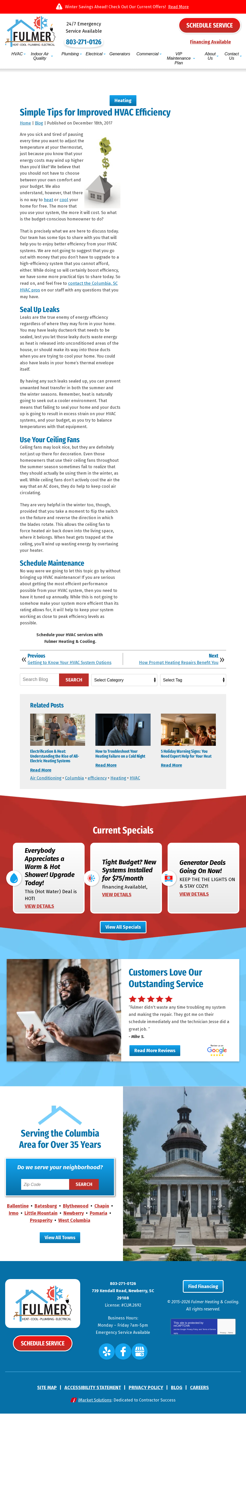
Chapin (101, 1293)
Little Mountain (41, 1300)
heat (63, 203)
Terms (230, 1423)
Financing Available (210, 42)
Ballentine (18, 1293)
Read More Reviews (154, 1130)
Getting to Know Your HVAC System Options (65, 708)
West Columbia (74, 1307)
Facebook (123, 1439)
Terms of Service (209, 1419)
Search (73, 727)
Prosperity (41, 1307)
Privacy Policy (192, 1419)
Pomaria (98, 1300)
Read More (178, 6)
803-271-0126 (123, 35)
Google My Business (136, 1439)
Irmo (14, 1300)
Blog (39, 116)
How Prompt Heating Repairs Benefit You (174, 705)
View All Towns (60, 1325)
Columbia (77, 835)
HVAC (140, 835)
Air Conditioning (46, 835)
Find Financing (203, 1377)
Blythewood (75, 1293)
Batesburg (46, 1293)
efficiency (100, 835)
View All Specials (123, 987)
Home (25, 116)
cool (79, 203)
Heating (123, 92)
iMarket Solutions (94, 1485)
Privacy (223, 1423)
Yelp (111, 1439)
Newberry (73, 1300)
